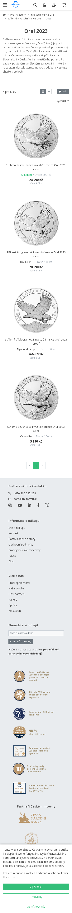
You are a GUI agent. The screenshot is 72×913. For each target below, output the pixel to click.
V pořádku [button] (36, 887)
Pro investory (18, 14)
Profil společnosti (19, 583)
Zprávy (12, 605)
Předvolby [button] (36, 897)
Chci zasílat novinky (20, 641)
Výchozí (61, 101)
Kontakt (13, 533)
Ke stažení (14, 611)
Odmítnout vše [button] (36, 906)
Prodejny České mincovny (24, 550)
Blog (11, 561)
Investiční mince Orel (43, 14)
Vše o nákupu (16, 528)
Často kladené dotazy (21, 539)
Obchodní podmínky (20, 544)
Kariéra (12, 599)
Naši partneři (16, 594)
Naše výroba (16, 588)
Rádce (12, 555)
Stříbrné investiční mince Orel (24, 18)
